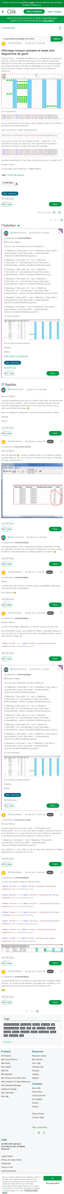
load (21, 1036)
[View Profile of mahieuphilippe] (16, 43)
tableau (34, 1032)
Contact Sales (38, 1117)
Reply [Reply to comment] (52, 373)
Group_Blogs (26, 1024)
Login (31, 2)
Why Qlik (5, 1096)
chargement (43, 1032)
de (34, 1028)
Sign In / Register (55, 12)
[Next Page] (61, 220)
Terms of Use (7, 1167)
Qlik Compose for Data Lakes (13, 1078)
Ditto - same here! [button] (10, 193)
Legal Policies (7, 1156)
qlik (53, 1024)
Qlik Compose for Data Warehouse (16, 1081)
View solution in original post (16, 356)
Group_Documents (11, 1028)
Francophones (8, 28)
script (23, 1028)
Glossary (35, 1070)
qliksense (51, 1028)
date (29, 1028)
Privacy (35, 1103)
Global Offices (38, 1114)
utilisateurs (14, 1036)
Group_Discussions (15, 175)
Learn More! (48, 21)
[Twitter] (34, 1132)
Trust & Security (38, 1095)
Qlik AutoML (6, 1067)
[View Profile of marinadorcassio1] (19, 233)
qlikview (36, 1024)
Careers (35, 1106)
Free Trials (36, 1063)
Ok (53, 1178)
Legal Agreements (8, 1171)
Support (35, 1078)
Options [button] (60, 28)
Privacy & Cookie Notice (11, 1160)
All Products (6, 1056)
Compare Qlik (37, 1067)
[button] (61, 42)
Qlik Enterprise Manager (11, 1085)
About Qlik (36, 1088)
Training (35, 1074)
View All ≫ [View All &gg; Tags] (8, 1042)
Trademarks (6, 1163)
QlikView (4, 1070)
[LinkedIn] (39, 1132)
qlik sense (45, 1024)
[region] (32, 1183)
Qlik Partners (37, 1059)
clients (53, 1032)
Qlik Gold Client (7, 1093)
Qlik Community (39, 1127)
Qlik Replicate (6, 1074)
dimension (41, 1028)
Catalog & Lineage (9, 1089)
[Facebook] (43, 1132)
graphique (25, 1032)
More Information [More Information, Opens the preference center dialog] (52, 1183)
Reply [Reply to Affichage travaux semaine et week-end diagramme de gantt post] (55, 204)
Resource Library (39, 1056)
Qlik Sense (5, 1063)
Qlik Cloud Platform (9, 1059)
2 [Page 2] (57, 220)
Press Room (37, 1092)
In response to (17, 238)
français (16, 1032)
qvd (5, 1036)
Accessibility (37, 1099)
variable (7, 1032)
